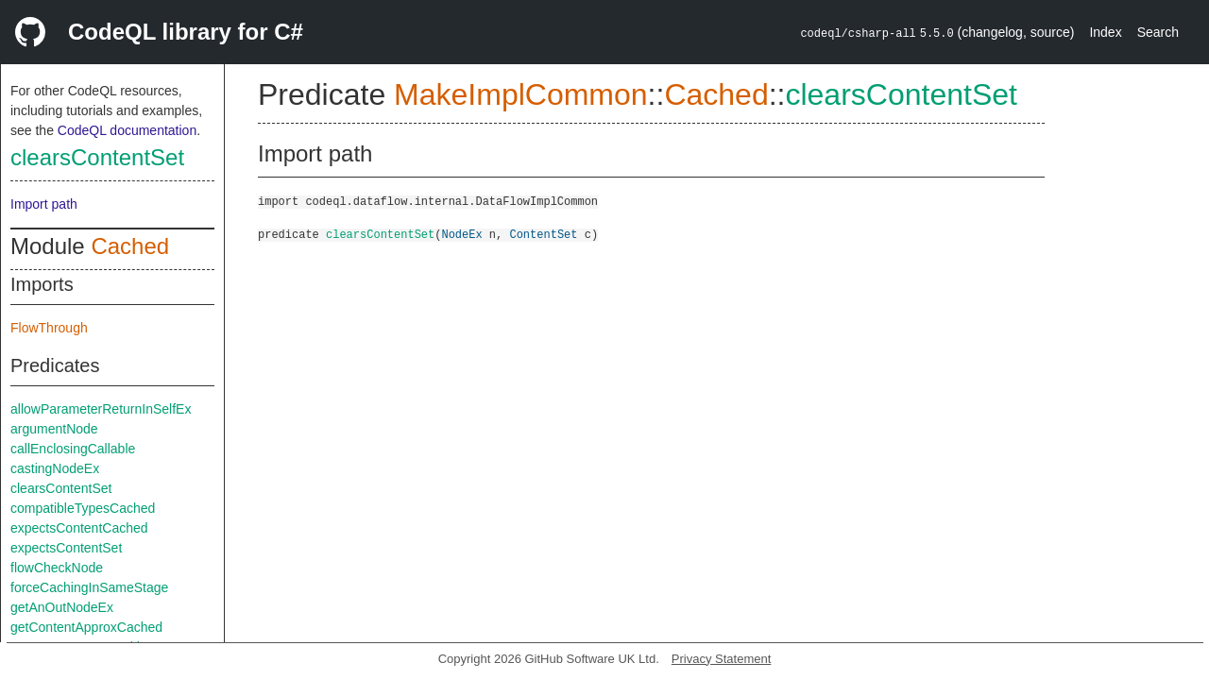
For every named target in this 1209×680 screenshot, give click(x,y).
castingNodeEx (54, 468)
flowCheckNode (56, 567)
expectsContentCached (79, 528)
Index (1105, 32)
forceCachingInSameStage (89, 587)
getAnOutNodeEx (61, 607)
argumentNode (54, 428)
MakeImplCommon (521, 94)
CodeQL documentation (127, 130)
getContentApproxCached (86, 627)
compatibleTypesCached (82, 508)
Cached (130, 246)
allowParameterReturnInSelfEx (100, 408)
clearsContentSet (97, 157)
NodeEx (461, 234)
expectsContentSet (66, 547)
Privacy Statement (722, 659)
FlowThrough (49, 327)
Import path (43, 204)
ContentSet (543, 234)
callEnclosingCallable (72, 448)
